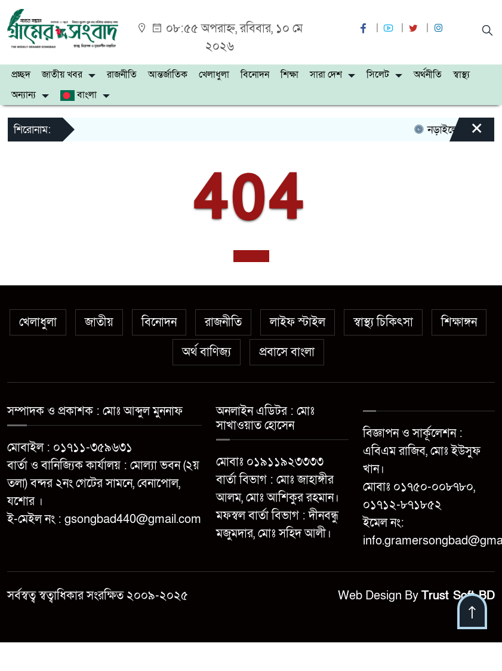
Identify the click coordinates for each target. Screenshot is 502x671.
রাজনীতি (122, 74)
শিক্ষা (289, 74)
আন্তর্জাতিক (167, 74)
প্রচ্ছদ (20, 74)
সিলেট (378, 74)
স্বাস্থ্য (461, 74)
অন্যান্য (23, 94)
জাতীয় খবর (62, 74)
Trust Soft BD (458, 596)
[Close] (466, 133)
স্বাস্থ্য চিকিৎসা (383, 322)
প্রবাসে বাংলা (287, 352)
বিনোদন (255, 74)
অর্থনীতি (428, 74)
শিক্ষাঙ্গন (459, 322)
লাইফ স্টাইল (297, 322)
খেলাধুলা (214, 74)
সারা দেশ (326, 74)
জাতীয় (99, 322)
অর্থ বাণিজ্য (206, 352)
